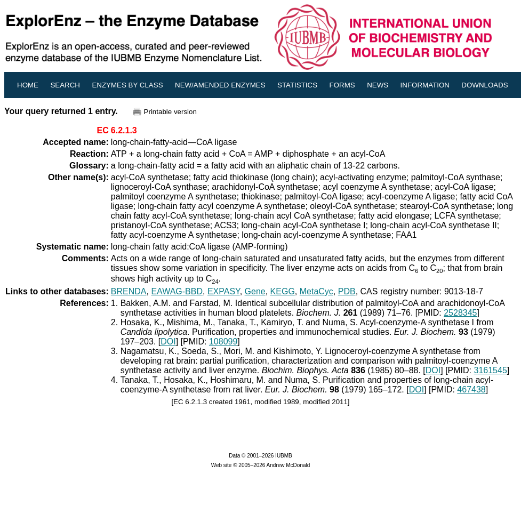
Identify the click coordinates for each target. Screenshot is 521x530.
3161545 (490, 370)
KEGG (282, 291)
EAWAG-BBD (177, 291)
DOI (168, 341)
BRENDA (129, 291)
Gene (255, 291)
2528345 (460, 312)
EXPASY (223, 291)
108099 (223, 341)
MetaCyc (316, 291)
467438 (471, 389)
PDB (347, 291)
